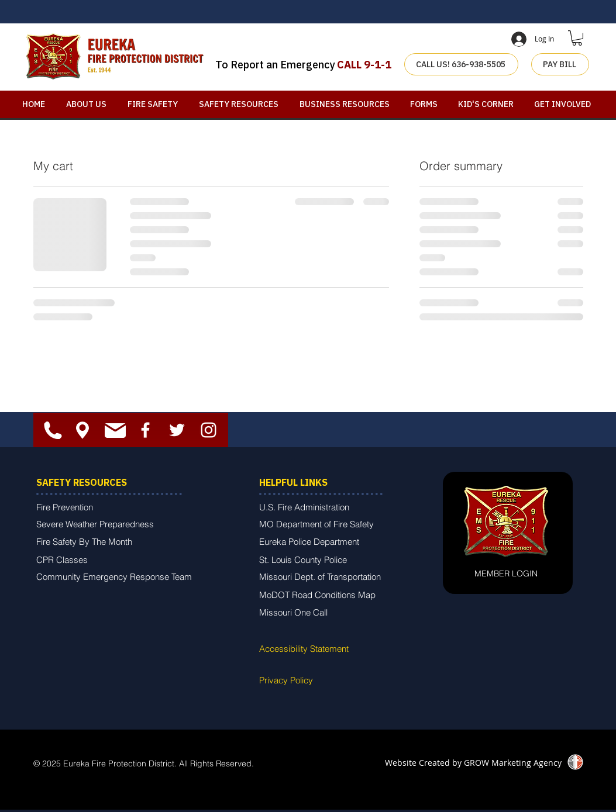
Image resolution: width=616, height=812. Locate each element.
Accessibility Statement (304, 648)
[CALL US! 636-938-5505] (461, 64)
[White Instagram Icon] (208, 430)
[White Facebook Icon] (145, 430)
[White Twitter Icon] (177, 430)
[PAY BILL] (560, 64)
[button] (577, 38)
